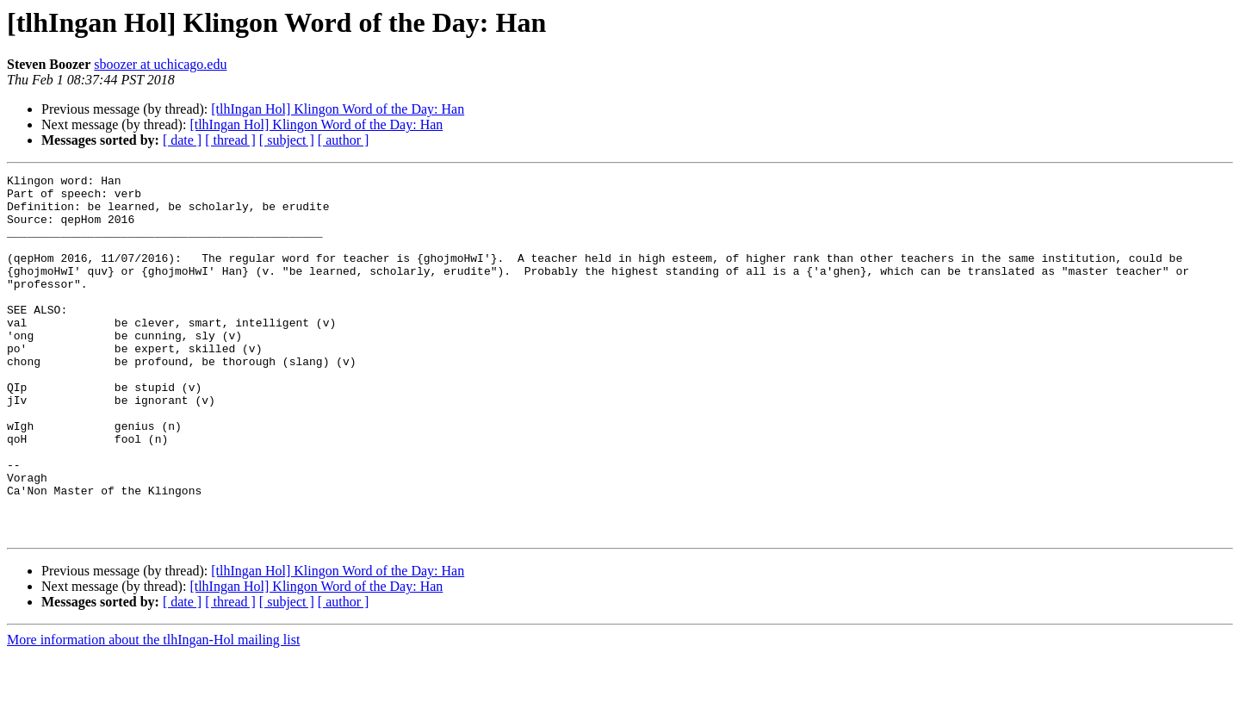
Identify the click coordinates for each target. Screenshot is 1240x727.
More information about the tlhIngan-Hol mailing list (153, 712)
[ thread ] (230, 140)
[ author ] (343, 140)
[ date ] (182, 140)
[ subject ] (286, 140)
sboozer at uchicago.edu (160, 64)
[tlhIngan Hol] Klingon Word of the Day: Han (337, 109)
